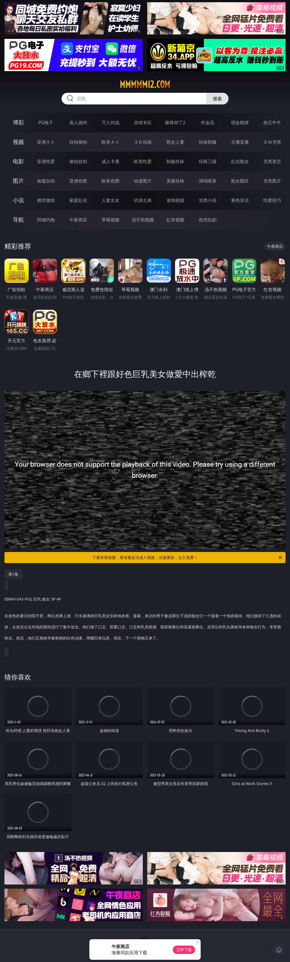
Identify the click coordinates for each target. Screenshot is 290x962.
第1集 (13, 574)
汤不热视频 (143, 220)
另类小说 (208, 200)
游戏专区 (143, 122)
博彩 (18, 122)
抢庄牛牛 (272, 122)
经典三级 (208, 161)
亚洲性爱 (46, 161)
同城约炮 (46, 220)
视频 (18, 142)
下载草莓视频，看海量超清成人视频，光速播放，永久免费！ (187, 557)
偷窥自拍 (46, 181)
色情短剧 (208, 220)
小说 (18, 200)
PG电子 (45, 122)
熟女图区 (240, 181)
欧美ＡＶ (110, 142)
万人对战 (110, 122)
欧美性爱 (143, 161)
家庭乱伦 (78, 200)
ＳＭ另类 (272, 142)
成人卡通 (110, 161)
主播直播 (240, 142)
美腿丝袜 (175, 181)
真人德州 (78, 122)
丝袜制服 (208, 142)
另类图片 (272, 181)
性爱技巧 (272, 200)
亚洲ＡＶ (46, 142)
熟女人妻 (175, 142)
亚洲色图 (78, 181)
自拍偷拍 (78, 142)
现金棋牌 (240, 122)
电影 (18, 161)
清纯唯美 (208, 181)
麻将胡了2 (175, 122)
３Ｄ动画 (143, 142)
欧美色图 (110, 181)
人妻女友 (110, 200)
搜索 (217, 99)
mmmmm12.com (145, 84)
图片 (18, 180)
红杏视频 (175, 220)
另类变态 (272, 161)
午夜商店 (78, 220)
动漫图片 (143, 181)
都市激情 (46, 200)
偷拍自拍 (78, 161)
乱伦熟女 (240, 161)
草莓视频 (110, 220)
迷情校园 (175, 200)
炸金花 (207, 122)
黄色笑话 (240, 200)
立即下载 (184, 949)
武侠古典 (143, 200)
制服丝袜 (175, 161)
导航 (18, 219)
